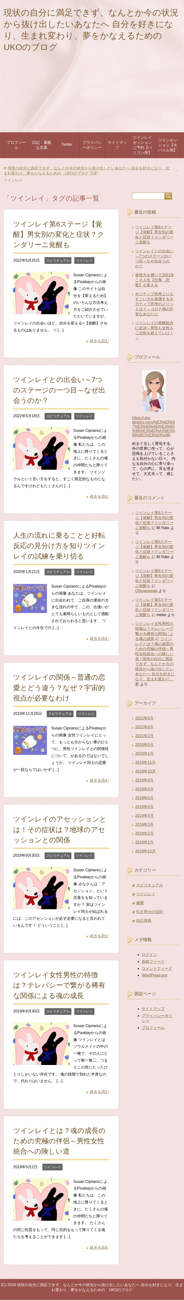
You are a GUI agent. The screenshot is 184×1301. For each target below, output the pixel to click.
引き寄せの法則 (149, 913)
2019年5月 (144, 808)
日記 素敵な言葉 (41, 145)
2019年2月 (144, 834)
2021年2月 (144, 737)
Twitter (66, 145)
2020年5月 (144, 746)
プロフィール (16, 145)
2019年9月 (144, 781)
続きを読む (99, 342)
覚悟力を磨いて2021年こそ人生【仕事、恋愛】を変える (154, 281)
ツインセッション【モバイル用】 (167, 146)
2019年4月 (144, 817)
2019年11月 (145, 763)
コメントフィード (157, 969)
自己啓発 (143, 921)
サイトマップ (117, 145)
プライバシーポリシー (92, 145)
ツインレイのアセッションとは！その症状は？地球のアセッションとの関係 (60, 830)
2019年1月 (144, 843)
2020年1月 (144, 754)
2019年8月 (144, 790)
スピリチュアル (58, 261)
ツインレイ (84, 261)
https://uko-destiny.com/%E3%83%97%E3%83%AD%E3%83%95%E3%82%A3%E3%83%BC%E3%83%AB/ (153, 427)
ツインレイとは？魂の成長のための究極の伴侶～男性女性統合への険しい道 (59, 1142)
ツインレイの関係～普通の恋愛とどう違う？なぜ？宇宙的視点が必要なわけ (59, 688)
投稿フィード (153, 962)
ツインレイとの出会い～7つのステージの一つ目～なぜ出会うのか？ (59, 391)
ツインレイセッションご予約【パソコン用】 (142, 146)
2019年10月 (145, 772)
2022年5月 (144, 719)
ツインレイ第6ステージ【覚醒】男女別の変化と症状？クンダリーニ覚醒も (58, 235)
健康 (140, 904)
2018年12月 (145, 852)
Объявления (146, 592)
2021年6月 (144, 728)
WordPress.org (154, 976)
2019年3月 (144, 825)
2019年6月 (144, 799)
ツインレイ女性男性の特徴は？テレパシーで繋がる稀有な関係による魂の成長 (59, 986)
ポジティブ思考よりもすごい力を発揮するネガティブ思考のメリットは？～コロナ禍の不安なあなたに (154, 305)
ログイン (149, 956)
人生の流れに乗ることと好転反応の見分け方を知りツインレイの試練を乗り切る (59, 546)
